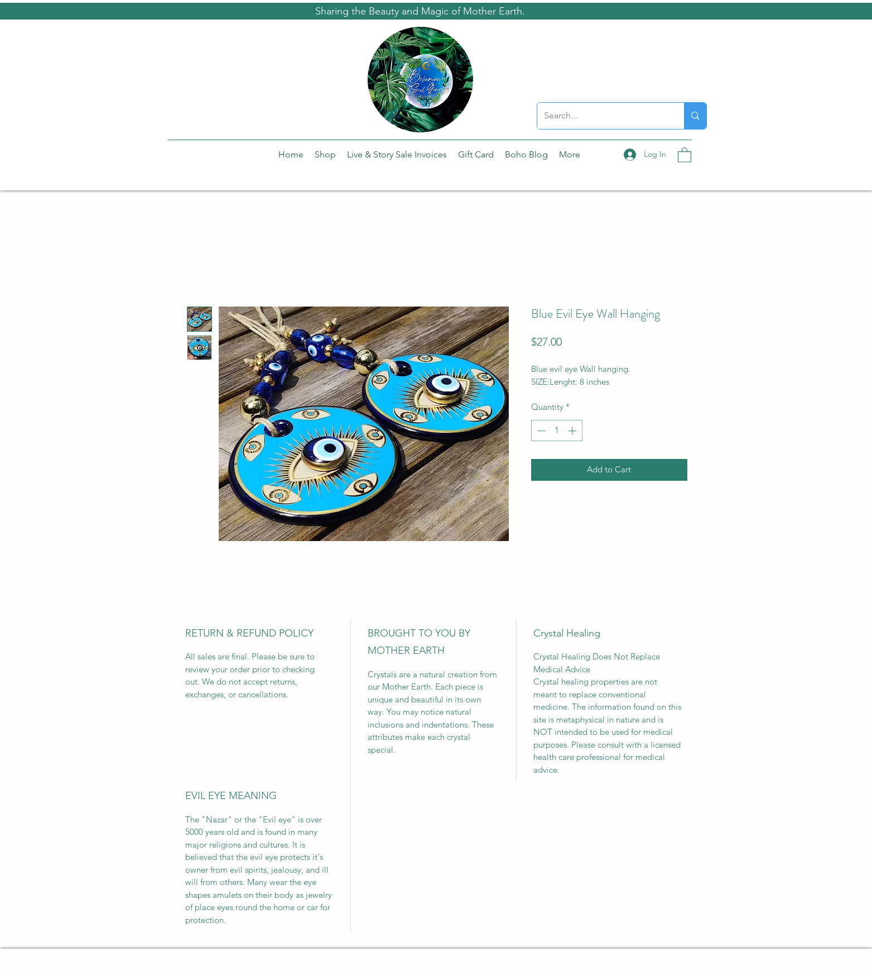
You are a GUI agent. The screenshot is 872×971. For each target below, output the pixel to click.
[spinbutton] (556, 430)
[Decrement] (540, 430)
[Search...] (602, 116)
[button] (684, 154)
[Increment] (573, 430)
